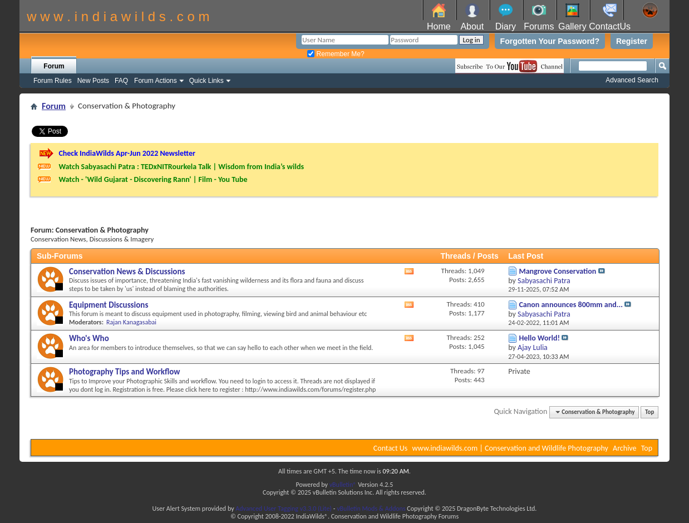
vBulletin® (343, 485)
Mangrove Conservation (557, 271)
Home (439, 26)
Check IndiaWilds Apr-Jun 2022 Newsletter (126, 153)
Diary (505, 26)
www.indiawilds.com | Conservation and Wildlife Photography (510, 448)
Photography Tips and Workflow (124, 372)
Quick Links (206, 81)
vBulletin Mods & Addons (371, 508)
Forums (539, 26)
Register (631, 41)
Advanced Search (632, 80)
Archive (624, 448)
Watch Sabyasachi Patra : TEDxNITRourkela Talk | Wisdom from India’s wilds (181, 166)
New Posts (93, 81)
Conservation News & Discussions (127, 272)
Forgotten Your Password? (549, 41)
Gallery (572, 26)
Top (649, 412)
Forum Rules (52, 81)
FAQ (121, 81)
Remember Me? (335, 54)
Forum (53, 66)
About (472, 26)
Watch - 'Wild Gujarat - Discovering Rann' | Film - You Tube (152, 179)
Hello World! (539, 338)
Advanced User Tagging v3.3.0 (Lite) (283, 508)
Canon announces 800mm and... (571, 304)
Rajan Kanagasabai (131, 322)
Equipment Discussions (108, 305)
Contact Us (390, 448)
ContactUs (610, 26)
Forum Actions (155, 81)
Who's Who (89, 338)
